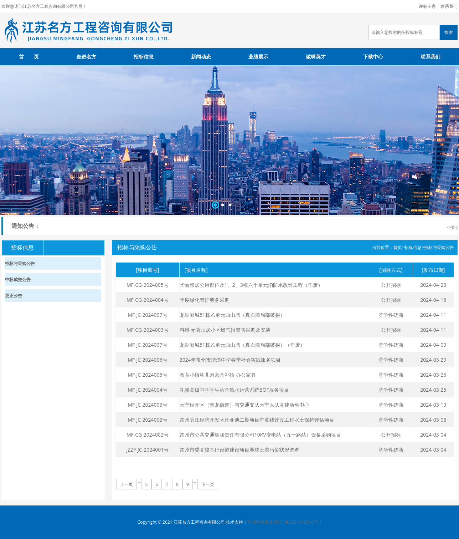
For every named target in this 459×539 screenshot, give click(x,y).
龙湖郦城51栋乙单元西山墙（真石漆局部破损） (232, 314)
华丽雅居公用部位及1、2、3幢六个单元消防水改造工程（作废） (251, 284)
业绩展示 (258, 56)
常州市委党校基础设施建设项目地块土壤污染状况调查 (239, 449)
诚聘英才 (316, 56)
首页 (397, 247)
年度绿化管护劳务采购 (205, 299)
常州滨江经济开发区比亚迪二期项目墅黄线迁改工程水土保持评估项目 (257, 419)
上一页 (126, 484)
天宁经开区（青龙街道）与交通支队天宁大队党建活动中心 (244, 404)
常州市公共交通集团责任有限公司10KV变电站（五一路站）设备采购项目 (260, 434)
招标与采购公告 (439, 247)
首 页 (29, 56)
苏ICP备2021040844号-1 (297, 522)
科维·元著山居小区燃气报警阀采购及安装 (225, 329)
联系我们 (449, 6)
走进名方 (86, 56)
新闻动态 (201, 56)
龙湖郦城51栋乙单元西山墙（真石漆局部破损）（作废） (242, 344)
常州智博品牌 (260, 522)
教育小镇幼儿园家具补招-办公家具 (218, 374)
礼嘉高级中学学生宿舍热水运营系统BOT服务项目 (234, 389)
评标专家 (427, 6)
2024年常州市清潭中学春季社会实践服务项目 (230, 359)
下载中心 (373, 56)
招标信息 (144, 56)
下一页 (207, 484)
